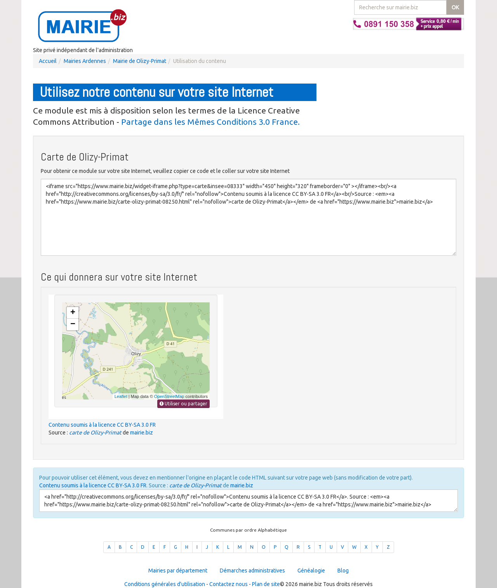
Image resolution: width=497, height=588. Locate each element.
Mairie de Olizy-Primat (139, 61)
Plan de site (266, 584)
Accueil (48, 61)
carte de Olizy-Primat (95, 432)
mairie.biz (141, 432)
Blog (343, 570)
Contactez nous (228, 584)
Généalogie (311, 570)
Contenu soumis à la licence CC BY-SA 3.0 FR (102, 425)
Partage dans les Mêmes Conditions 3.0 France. (210, 121)
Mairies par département (177, 570)
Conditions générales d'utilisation (164, 584)
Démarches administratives (252, 570)
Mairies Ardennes (85, 61)
